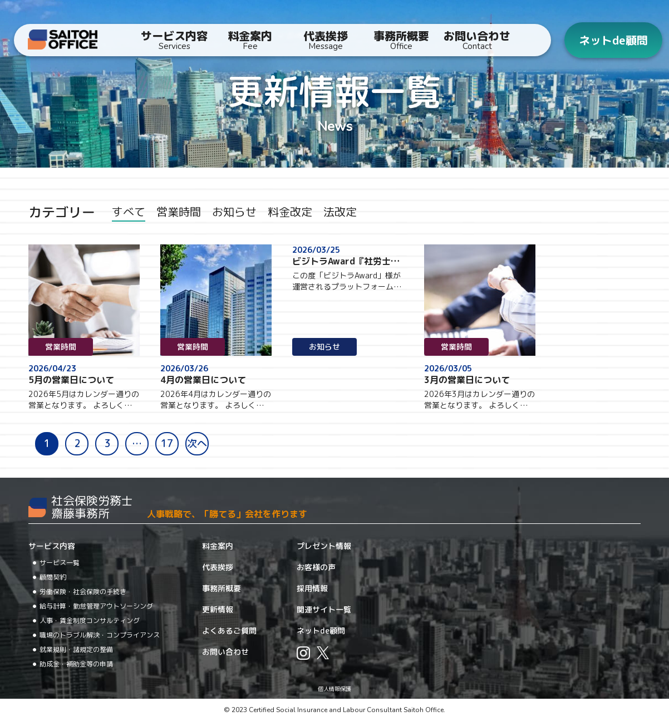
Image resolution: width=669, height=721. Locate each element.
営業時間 (178, 211)
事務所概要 (401, 41)
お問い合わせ (477, 41)
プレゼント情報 (324, 546)
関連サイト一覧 (324, 609)
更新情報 (217, 609)
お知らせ (234, 211)
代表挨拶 (325, 41)
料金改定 (290, 211)
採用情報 (312, 588)
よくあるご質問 (229, 630)
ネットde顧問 (613, 40)
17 (167, 443)
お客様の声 (316, 567)
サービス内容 (174, 41)
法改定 (340, 211)
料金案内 (250, 41)
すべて (128, 211)
